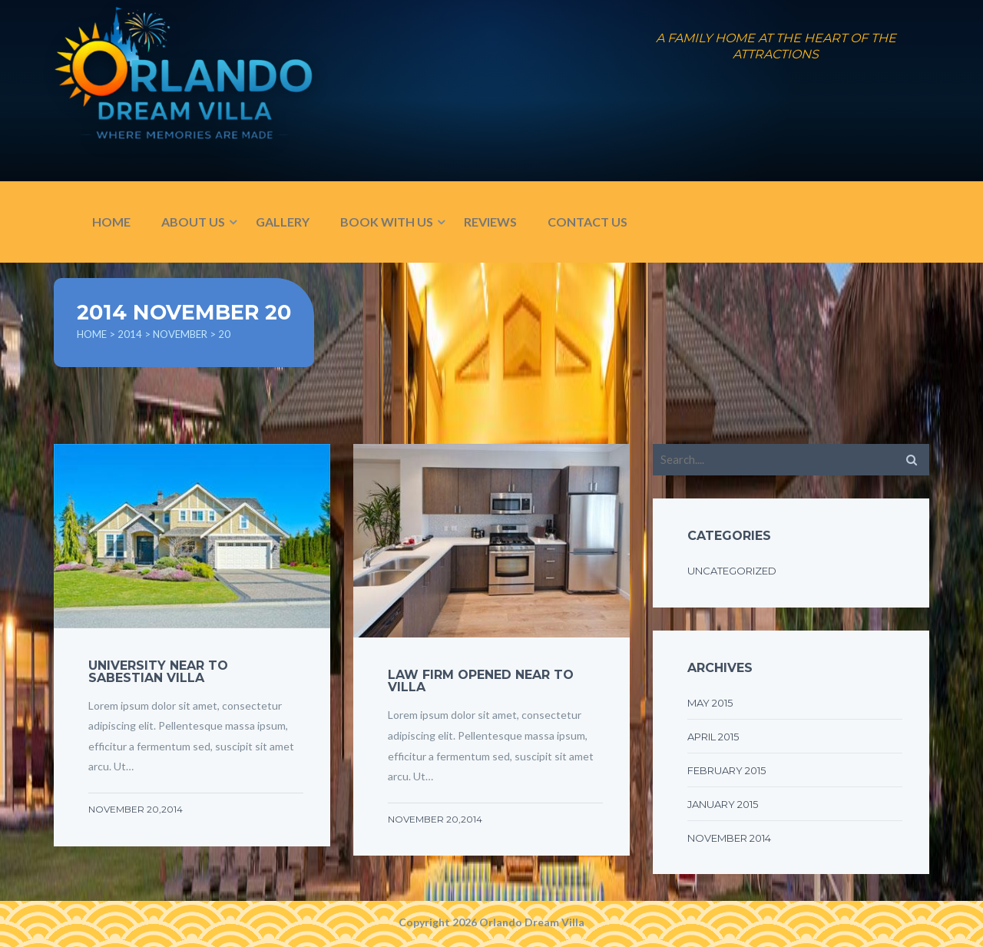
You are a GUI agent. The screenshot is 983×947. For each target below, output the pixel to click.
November (180, 334)
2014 (129, 334)
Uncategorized (731, 571)
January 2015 (722, 804)
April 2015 (713, 736)
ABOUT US (193, 221)
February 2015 (726, 770)
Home (92, 334)
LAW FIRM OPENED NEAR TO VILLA (481, 680)
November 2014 (729, 838)
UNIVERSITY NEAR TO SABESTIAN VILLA (158, 671)
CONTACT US (587, 221)
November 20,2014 (135, 809)
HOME (111, 221)
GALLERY (282, 221)
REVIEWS (490, 221)
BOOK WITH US (386, 221)
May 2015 (710, 703)
